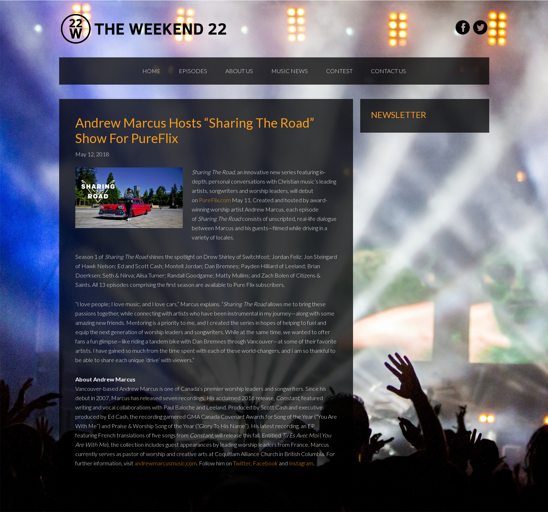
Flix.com (221, 199)
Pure (205, 199)
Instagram (301, 463)
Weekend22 (144, 29)
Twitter (242, 463)
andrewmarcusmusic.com (165, 463)
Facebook (265, 463)
